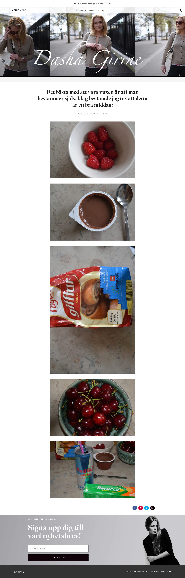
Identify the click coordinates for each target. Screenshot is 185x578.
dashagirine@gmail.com (92, 3)
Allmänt (82, 114)
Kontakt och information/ (136, 572)
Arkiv (91, 10)
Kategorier (80, 10)
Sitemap (170, 572)
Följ (104, 10)
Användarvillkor (157, 572)
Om (98, 10)
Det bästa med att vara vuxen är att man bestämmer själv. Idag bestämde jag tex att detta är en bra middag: (93, 99)
